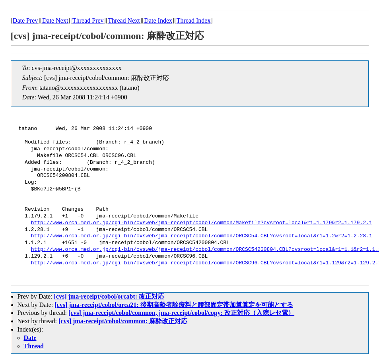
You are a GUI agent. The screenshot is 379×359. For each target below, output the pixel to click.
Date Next (55, 20)
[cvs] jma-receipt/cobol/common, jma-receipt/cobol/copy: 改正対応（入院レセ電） (181, 312)
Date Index (158, 20)
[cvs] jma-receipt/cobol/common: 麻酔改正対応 (122, 321)
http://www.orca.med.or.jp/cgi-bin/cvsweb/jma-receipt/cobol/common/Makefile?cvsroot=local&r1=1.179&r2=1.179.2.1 (201, 223)
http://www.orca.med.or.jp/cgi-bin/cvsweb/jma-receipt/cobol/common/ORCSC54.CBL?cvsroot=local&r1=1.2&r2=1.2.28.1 (201, 236)
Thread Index (194, 20)
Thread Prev (88, 20)
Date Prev (25, 20)
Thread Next (124, 20)
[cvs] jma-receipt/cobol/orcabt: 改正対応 (109, 296)
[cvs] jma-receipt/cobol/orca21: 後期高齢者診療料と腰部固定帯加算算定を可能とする (173, 304)
